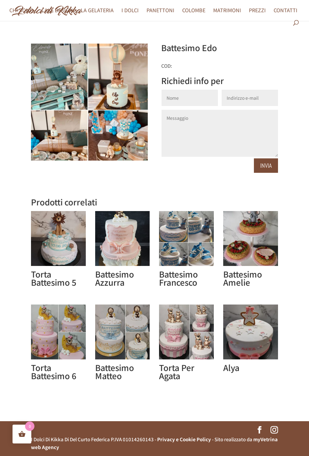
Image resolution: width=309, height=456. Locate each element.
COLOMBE (193, 11)
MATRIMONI (227, 11)
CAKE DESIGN (57, 11)
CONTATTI (285, 11)
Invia (266, 166)
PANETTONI (160, 11)
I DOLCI (130, 11)
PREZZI (257, 11)
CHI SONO (21, 11)
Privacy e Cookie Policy (184, 439)
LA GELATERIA (97, 11)
